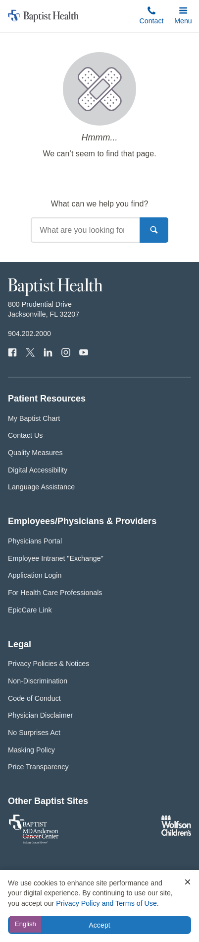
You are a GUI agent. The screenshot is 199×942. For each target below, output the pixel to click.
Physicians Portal (35, 541)
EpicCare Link (30, 610)
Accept (99, 925)
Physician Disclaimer (40, 715)
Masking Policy (31, 750)
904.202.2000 (29, 333)
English (25, 924)
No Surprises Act (34, 733)
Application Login (34, 575)
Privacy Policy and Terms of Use (106, 903)
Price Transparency (38, 767)
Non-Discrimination (37, 681)
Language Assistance (41, 487)
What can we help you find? (100, 204)
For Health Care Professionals (55, 593)
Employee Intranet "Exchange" (55, 558)
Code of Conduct (34, 698)
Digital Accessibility (37, 470)
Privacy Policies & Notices (48, 664)
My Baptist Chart (34, 418)
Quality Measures (35, 453)
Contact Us (25, 435)
